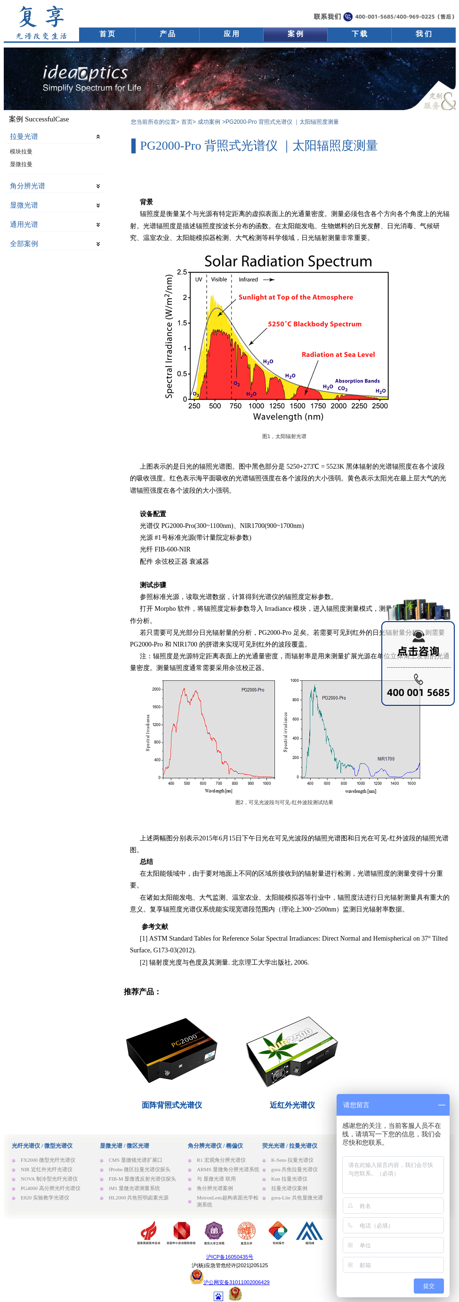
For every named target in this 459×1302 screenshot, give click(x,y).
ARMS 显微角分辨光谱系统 (228, 1169)
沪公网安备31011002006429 (236, 1282)
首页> (188, 122)
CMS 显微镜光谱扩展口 (135, 1160)
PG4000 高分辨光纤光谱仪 (51, 1188)
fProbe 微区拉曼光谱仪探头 (139, 1169)
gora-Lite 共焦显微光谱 (297, 1197)
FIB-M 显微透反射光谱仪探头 (142, 1179)
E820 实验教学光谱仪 (45, 1197)
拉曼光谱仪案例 (289, 1188)
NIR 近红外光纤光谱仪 (46, 1169)
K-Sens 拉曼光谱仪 (292, 1160)
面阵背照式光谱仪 (172, 1105)
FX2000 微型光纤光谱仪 (48, 1160)
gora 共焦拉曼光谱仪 (294, 1169)
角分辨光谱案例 (215, 1188)
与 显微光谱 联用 (216, 1179)
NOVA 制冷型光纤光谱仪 (49, 1179)
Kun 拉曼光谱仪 (289, 1179)
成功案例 (209, 122)
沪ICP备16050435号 (229, 1257)
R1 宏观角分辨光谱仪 (221, 1160)
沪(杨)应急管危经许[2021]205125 (230, 1265)
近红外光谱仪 (292, 1105)
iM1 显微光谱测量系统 (134, 1188)
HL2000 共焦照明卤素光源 (139, 1197)
